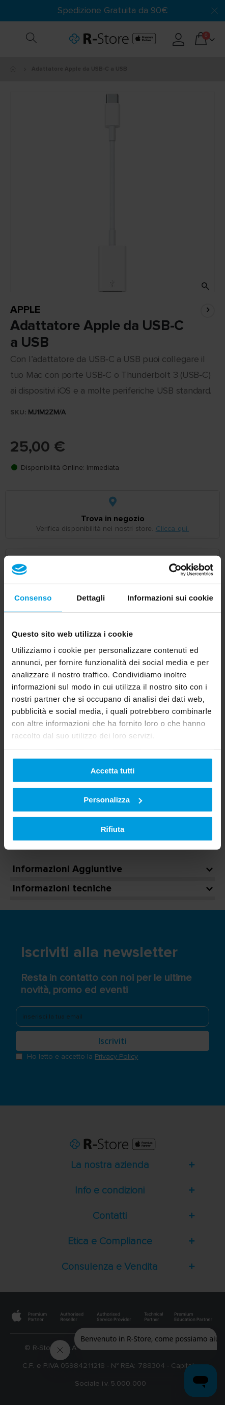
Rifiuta (113, 828)
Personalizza (112, 799)
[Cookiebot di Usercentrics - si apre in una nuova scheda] (168, 569)
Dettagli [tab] (90, 597)
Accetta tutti (113, 770)
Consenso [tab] (32, 597)
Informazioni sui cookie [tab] (170, 597)
